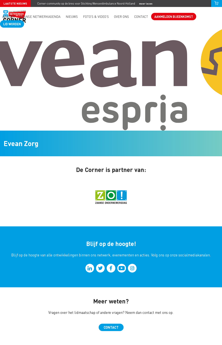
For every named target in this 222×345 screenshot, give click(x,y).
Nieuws (72, 17)
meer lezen (145, 3)
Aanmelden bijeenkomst (173, 17)
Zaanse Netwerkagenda (40, 17)
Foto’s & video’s (96, 17)
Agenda (8, 17)
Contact (141, 17)
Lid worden (12, 24)
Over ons (121, 17)
